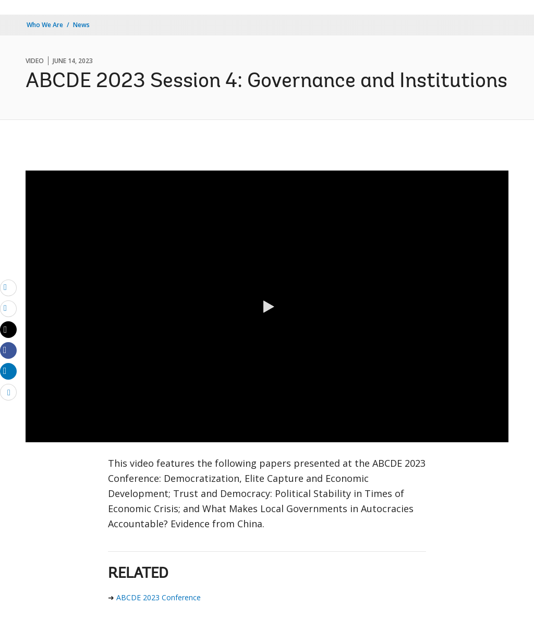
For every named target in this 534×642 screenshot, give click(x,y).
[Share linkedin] (8, 371)
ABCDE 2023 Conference (158, 597)
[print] (8, 308)
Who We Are (45, 24)
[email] (8, 287)
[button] (267, 307)
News (81, 24)
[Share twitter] (8, 329)
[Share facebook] (8, 350)
